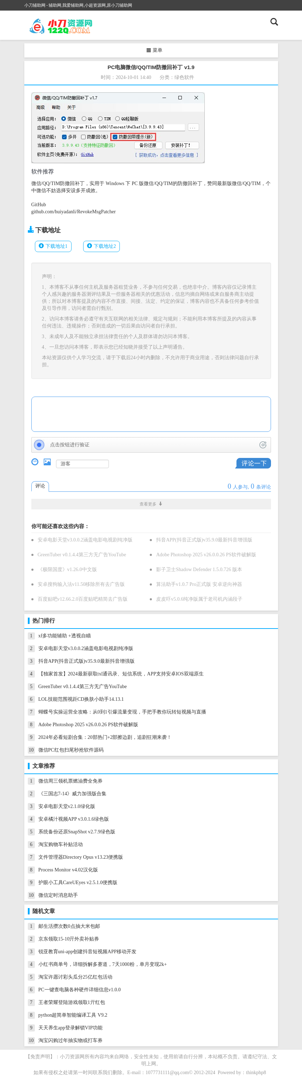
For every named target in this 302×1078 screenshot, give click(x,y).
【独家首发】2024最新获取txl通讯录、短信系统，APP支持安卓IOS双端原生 (121, 673)
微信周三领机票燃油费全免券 (70, 781)
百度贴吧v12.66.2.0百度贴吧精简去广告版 (83, 599)
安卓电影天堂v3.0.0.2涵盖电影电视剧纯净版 (85, 540)
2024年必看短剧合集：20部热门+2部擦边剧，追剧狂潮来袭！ (105, 737)
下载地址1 (56, 246)
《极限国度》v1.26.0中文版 (67, 569)
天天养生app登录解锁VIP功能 (70, 1027)
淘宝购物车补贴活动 (60, 844)
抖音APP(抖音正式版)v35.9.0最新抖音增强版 (204, 540)
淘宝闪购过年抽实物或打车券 (70, 1040)
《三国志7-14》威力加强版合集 (72, 793)
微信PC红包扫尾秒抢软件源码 (71, 750)
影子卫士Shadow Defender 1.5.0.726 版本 (199, 569)
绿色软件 (184, 77)
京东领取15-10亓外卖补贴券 (68, 939)
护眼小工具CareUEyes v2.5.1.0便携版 (78, 882)
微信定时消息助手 (58, 895)
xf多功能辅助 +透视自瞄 (64, 635)
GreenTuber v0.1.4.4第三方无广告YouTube (82, 554)
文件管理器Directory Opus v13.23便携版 (80, 857)
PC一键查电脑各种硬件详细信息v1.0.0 (79, 989)
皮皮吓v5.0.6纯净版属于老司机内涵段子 (199, 599)
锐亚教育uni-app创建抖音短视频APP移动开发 (87, 951)
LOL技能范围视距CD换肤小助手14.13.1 (81, 699)
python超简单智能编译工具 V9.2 (72, 1015)
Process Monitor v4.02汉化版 (68, 869)
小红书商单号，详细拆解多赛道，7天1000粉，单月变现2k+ (102, 964)
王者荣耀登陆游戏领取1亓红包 (71, 1002)
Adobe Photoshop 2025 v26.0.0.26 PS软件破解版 (206, 554)
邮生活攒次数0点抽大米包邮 (69, 926)
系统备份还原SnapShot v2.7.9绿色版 (76, 831)
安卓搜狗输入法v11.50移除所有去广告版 (81, 584)
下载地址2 (105, 246)
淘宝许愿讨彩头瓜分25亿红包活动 (75, 977)
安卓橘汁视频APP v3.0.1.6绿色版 (73, 819)
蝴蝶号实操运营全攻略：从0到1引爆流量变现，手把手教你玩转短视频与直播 (122, 712)
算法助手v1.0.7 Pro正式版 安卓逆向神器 (199, 584)
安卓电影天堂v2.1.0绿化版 (66, 806)
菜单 (154, 50)
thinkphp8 (256, 1072)
